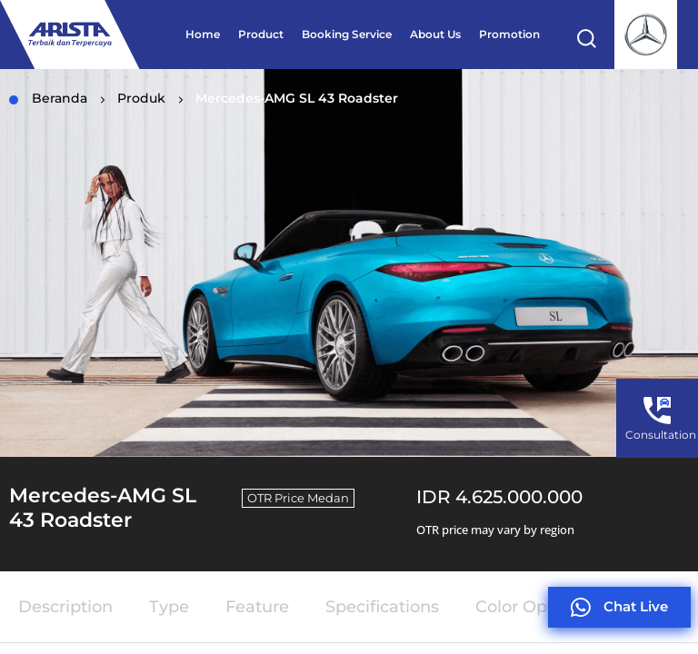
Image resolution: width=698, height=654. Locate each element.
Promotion (509, 34)
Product (261, 34)
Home (202, 34)
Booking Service (347, 34)
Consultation (660, 434)
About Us (435, 34)
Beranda (48, 98)
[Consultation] (657, 410)
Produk (141, 98)
